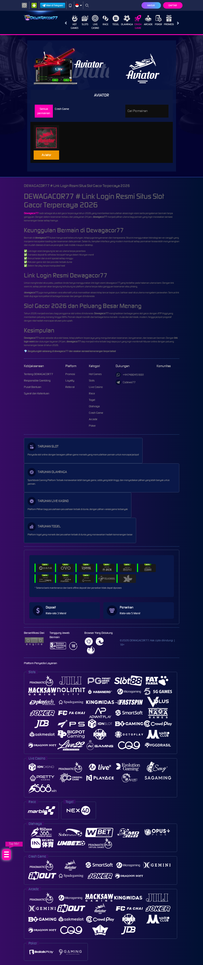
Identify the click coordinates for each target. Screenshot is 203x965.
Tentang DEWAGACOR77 (38, 374)
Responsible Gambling (37, 380)
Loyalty (69, 380)
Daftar (172, 5)
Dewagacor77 (31, 213)
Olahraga (127, 20)
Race (105, 20)
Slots (85, 20)
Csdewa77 (125, 382)
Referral (70, 387)
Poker (158, 20)
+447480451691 (130, 374)
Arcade (148, 20)
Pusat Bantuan (32, 387)
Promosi (169, 20)
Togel (115, 20)
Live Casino (95, 22)
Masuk (151, 5)
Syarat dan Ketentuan (36, 393)
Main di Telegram (52, 5)
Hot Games (74, 22)
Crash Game (138, 22)
